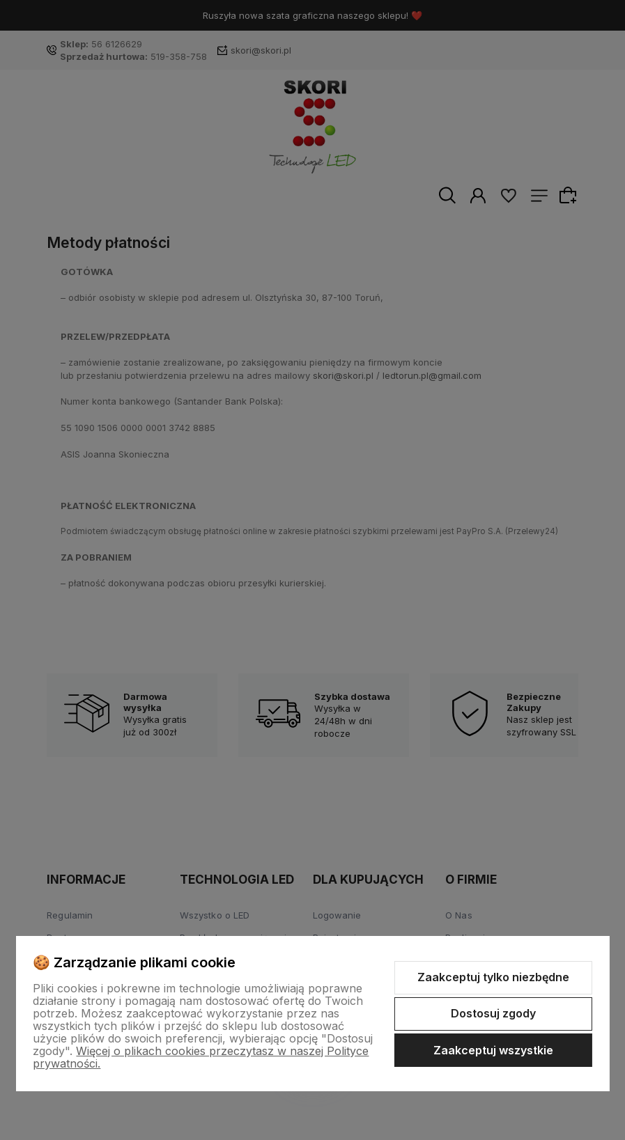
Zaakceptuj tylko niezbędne (493, 977)
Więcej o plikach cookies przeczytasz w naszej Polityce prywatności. (201, 1057)
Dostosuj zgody (493, 1013)
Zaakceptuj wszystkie (493, 1050)
